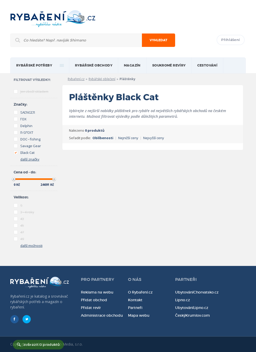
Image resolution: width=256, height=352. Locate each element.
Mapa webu (138, 315)
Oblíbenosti (102, 138)
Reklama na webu (97, 292)
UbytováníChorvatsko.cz (197, 292)
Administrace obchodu (102, 315)
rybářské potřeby (34, 65)
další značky (29, 159)
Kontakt (135, 300)
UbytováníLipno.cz (191, 307)
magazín (132, 65)
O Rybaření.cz (140, 292)
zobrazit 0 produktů (41, 344)
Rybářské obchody (93, 65)
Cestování (207, 65)
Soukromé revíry (169, 65)
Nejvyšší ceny (153, 138)
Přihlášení (230, 40)
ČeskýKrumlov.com (192, 315)
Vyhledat (158, 40)
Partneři (135, 307)
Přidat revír (91, 307)
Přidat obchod (94, 300)
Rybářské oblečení (102, 79)
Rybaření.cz (76, 79)
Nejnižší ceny (128, 138)
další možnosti (31, 245)
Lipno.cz (182, 300)
